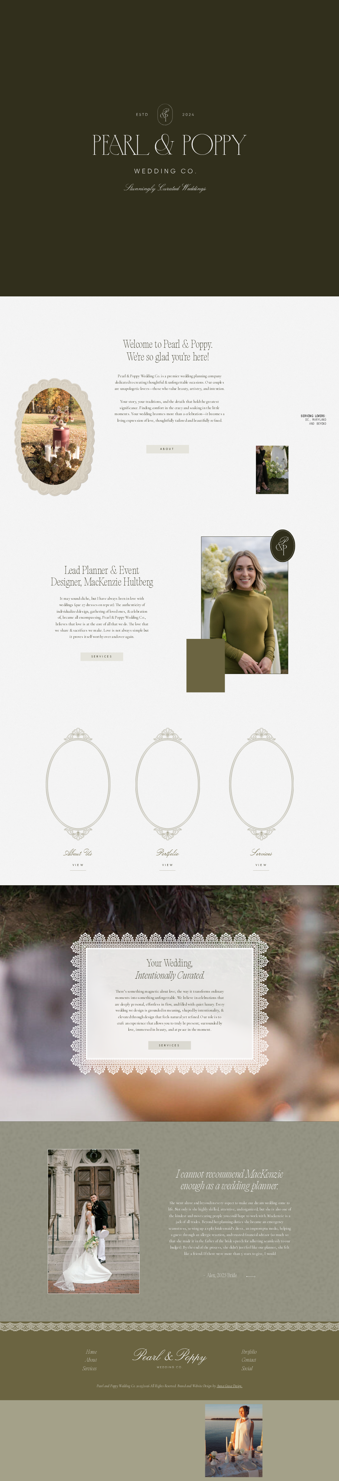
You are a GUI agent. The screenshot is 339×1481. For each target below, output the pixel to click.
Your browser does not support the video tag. (206, 665)
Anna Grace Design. (230, 1386)
